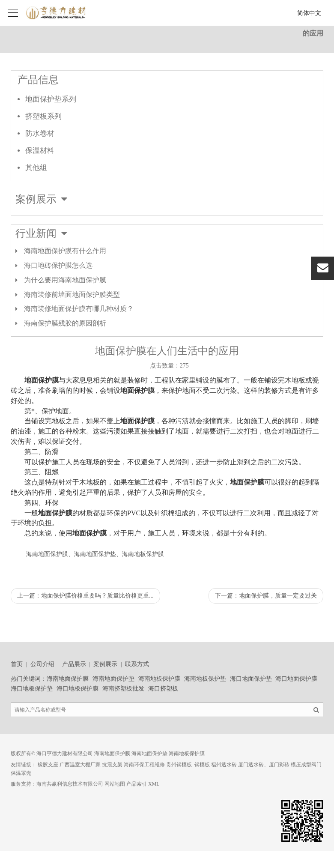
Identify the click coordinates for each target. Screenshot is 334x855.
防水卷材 (39, 133)
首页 (17, 664)
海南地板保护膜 (159, 679)
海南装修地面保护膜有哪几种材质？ (79, 308)
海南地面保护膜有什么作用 (65, 250)
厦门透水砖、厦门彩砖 (263, 765)
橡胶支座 (48, 765)
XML (154, 784)
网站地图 (114, 784)
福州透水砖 (224, 765)
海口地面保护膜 (296, 679)
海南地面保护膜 (68, 679)
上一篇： (85, 595)
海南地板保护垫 (205, 679)
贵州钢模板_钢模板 (188, 765)
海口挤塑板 (163, 688)
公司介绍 (42, 664)
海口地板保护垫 (32, 688)
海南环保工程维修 (144, 765)
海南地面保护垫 (113, 679)
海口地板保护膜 (77, 688)
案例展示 (105, 664)
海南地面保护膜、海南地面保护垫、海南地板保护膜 (95, 554)
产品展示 (74, 664)
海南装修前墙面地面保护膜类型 (72, 294)
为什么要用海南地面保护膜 (65, 280)
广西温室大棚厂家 (80, 765)
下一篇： (266, 595)
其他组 (36, 168)
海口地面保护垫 (251, 679)
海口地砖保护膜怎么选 (58, 265)
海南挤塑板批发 (123, 688)
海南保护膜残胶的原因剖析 (65, 323)
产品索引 (136, 784)
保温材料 (39, 150)
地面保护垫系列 (50, 99)
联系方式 (137, 664)
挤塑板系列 (43, 116)
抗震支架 (112, 765)
